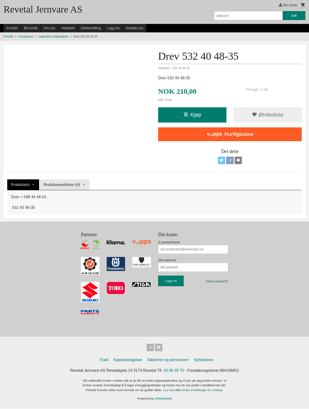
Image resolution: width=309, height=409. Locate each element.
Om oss (49, 28)
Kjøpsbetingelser (127, 360)
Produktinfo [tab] (20, 185)
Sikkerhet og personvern (168, 360)
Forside (12, 28)
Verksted (68, 28)
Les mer (169, 391)
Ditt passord (167, 260)
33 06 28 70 (174, 371)
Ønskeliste (267, 115)
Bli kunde (31, 28)
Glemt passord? (217, 281)
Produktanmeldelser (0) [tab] (61, 185)
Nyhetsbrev (204, 360)
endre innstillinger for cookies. (203, 391)
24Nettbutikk (163, 399)
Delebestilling (91, 28)
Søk (294, 15)
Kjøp (192, 115)
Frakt (104, 360)
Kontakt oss (134, 28)
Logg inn (113, 28)
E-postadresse (169, 242)
